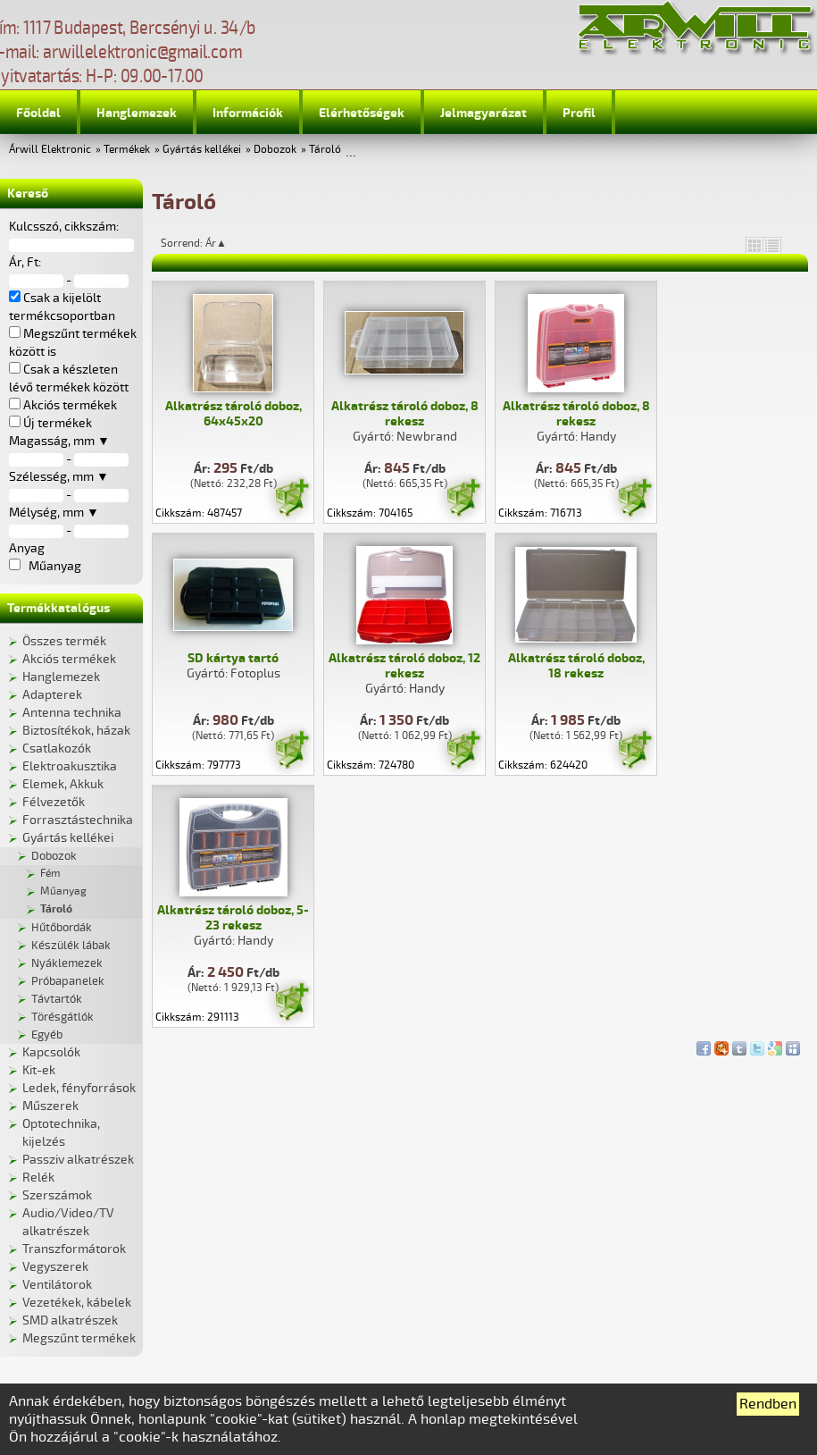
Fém (50, 873)
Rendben (767, 1404)
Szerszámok (57, 1195)
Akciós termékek (69, 659)
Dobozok (275, 149)
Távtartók (56, 999)
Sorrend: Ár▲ (205, 243)
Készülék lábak (71, 945)
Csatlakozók (56, 748)
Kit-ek (38, 1070)
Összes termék (64, 641)
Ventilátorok (57, 1284)
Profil (579, 113)
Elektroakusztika (69, 766)
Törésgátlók (62, 1017)
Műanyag (63, 891)
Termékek (127, 149)
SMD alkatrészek (70, 1320)
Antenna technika (71, 712)
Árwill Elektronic (50, 149)
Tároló (325, 149)
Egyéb (47, 1035)
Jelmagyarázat (483, 113)
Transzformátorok (74, 1249)
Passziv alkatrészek (78, 1159)
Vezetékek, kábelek (76, 1302)
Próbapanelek (67, 981)
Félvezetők (53, 802)
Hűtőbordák (61, 928)
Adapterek (52, 694)
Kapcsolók (51, 1052)
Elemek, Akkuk (63, 784)
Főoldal (38, 113)
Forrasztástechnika (77, 820)
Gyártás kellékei (202, 149)
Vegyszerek (55, 1266)
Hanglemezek (136, 113)
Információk (248, 113)
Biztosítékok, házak (76, 730)
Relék (38, 1177)
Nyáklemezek (67, 963)
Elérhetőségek (361, 113)
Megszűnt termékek (79, 1338)
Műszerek (50, 1106)
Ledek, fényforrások (79, 1088)
